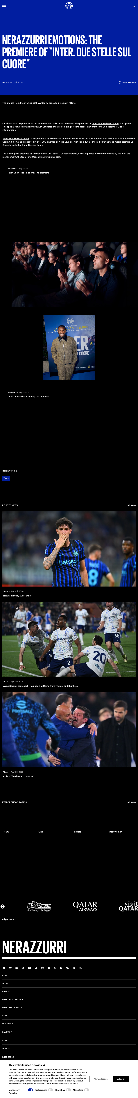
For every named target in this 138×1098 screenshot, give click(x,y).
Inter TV (6, 992)
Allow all (121, 1079)
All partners (8, 919)
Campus (6, 1032)
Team (6, 478)
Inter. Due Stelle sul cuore (105, 123)
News (4, 976)
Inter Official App (10, 1007)
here (11, 1081)
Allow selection (101, 1079)
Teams (5, 984)
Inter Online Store (11, 999)
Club (4, 1015)
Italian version (9, 471)
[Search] (134, 5)
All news (131, 505)
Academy (6, 1024)
